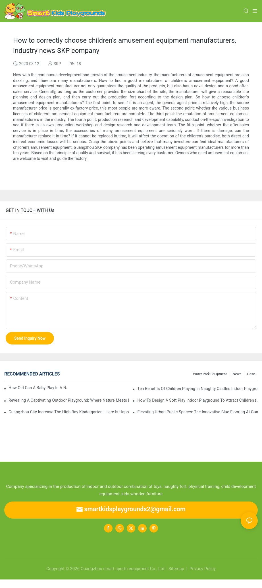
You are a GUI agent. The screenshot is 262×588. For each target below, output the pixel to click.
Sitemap (175, 568)
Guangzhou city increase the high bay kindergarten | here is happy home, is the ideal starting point (69, 412)
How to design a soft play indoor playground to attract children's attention (197, 400)
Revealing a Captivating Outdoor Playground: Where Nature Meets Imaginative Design (69, 400)
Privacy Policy (203, 568)
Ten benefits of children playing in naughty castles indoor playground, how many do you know (197, 388)
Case (251, 374)
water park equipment (210, 374)
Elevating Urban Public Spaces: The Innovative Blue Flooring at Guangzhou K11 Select (197, 412)
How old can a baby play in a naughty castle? (37, 387)
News (237, 374)
